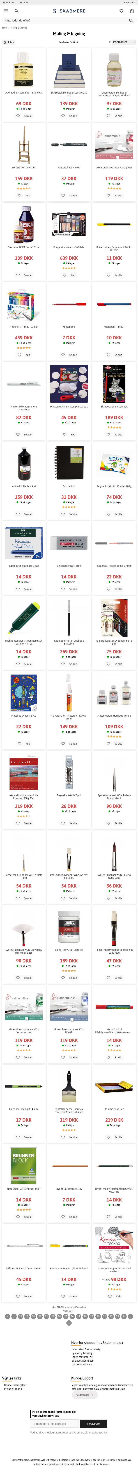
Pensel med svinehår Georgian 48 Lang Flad (114, 951)
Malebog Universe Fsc (23, 715)
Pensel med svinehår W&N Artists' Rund (24, 876)
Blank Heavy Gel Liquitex (69, 949)
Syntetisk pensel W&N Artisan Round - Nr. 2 (114, 797)
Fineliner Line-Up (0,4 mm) (23, 1109)
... (14, 1316)
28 (85, 1316)
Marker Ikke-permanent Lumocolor (23, 408)
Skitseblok (69, 486)
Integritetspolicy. (98, 1432)
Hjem (4, 27)
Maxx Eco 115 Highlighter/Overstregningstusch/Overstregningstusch (114, 1031)
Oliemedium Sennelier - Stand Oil (23, 92)
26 (72, 1316)
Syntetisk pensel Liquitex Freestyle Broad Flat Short (68, 1110)
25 (65, 1316)
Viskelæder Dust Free (69, 565)
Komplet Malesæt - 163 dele (68, 247)
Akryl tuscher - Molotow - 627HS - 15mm (69, 717)
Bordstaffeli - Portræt (24, 167)
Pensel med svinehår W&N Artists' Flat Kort (69, 876)
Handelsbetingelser (15, 1385)
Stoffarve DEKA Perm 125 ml (24, 247)
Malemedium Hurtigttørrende (114, 715)
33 (117, 1316)
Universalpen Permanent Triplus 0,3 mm (114, 248)
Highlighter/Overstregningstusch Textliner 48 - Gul (23, 642)
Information (129, 2)
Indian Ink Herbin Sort (24, 486)
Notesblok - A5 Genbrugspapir (23, 1188)
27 (78, 1316)
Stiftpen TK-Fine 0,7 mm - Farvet (24, 1268)
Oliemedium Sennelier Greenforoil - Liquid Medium (114, 94)
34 (124, 1316)
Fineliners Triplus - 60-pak (24, 326)
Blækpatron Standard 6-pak (23, 565)
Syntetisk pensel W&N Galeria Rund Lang (114, 876)
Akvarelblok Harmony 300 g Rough (69, 1031)
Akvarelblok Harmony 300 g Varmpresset (23, 1031)
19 (27, 1316)
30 (98, 1316)
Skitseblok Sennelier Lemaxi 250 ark (69, 94)
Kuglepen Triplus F (114, 326)
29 (91, 1316)
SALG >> (24, 2)
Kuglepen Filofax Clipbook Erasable (69, 642)
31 (104, 1316)
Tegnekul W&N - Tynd (69, 795)
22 (46, 1316)
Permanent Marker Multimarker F (69, 1268)
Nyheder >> (8, 2)
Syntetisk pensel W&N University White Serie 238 (24, 951)
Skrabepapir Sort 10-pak (114, 406)
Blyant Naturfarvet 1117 (69, 1188)
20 (33, 1316)
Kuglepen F (69, 326)
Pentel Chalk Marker (69, 167)
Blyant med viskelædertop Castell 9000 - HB (114, 1190)
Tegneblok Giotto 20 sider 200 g (114, 486)
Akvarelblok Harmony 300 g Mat (114, 167)
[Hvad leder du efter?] (69, 20)
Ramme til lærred (114, 1109)
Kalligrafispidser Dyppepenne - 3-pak (114, 642)
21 (39, 1316)
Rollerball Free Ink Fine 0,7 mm (114, 565)
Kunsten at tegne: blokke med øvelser (114, 1270)
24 (59, 1316)
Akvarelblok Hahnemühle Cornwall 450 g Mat (23, 797)
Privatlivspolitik (13, 1389)
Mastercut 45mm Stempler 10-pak (69, 406)
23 (52, 1316)
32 (111, 1316)
